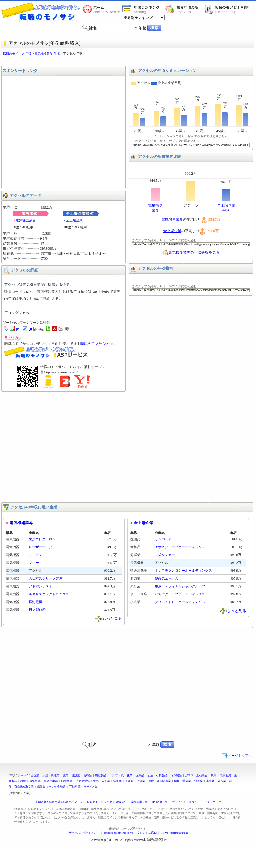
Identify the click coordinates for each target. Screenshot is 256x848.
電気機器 (35, 780)
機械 (23, 780)
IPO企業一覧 (160, 801)
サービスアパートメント (84, 832)
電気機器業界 (26, 220)
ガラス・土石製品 (196, 775)
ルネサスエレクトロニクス (49, 594)
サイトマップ (212, 801)
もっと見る (112, 618)
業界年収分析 (184, 9)
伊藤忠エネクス (166, 578)
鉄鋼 (213, 775)
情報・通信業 (182, 780)
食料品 (87, 775)
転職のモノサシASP (228, 9)
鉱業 (65, 775)
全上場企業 (74, 220)
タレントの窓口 (147, 832)
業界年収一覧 (141, 9)
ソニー (34, 563)
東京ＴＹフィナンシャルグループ (180, 586)
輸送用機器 (51, 780)
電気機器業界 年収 (47, 53)
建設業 (76, 775)
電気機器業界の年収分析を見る (194, 252)
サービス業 (91, 786)
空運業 (141, 780)
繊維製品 (100, 775)
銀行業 (222, 780)
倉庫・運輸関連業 (159, 780)
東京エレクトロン (42, 539)
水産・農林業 (50, 775)
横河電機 (35, 602)
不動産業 (74, 786)
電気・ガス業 (101, 780)
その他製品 (83, 780)
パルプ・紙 (117, 775)
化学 (129, 775)
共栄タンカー (165, 555)
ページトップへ (237, 756)
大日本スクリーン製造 (45, 578)
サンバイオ (163, 539)
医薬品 (140, 775)
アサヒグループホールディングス (180, 547)
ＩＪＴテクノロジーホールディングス (183, 571)
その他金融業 (57, 786)
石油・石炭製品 (157, 775)
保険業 (41, 786)
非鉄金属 (225, 775)
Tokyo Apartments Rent (174, 832)
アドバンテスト (40, 586)
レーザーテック (40, 547)
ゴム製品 (176, 775)
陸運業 (117, 780)
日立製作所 (37, 610)
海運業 (129, 780)
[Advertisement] (52, 132)
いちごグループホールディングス (180, 594)
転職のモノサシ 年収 (17, 53)
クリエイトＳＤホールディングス (180, 602)
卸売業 (198, 780)
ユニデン (35, 555)
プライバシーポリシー (186, 801)
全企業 (35, 775)
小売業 (210, 780)
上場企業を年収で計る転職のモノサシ (59, 801)
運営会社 (121, 801)
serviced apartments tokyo (118, 832)
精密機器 (66, 780)
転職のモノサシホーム (102, 9)
